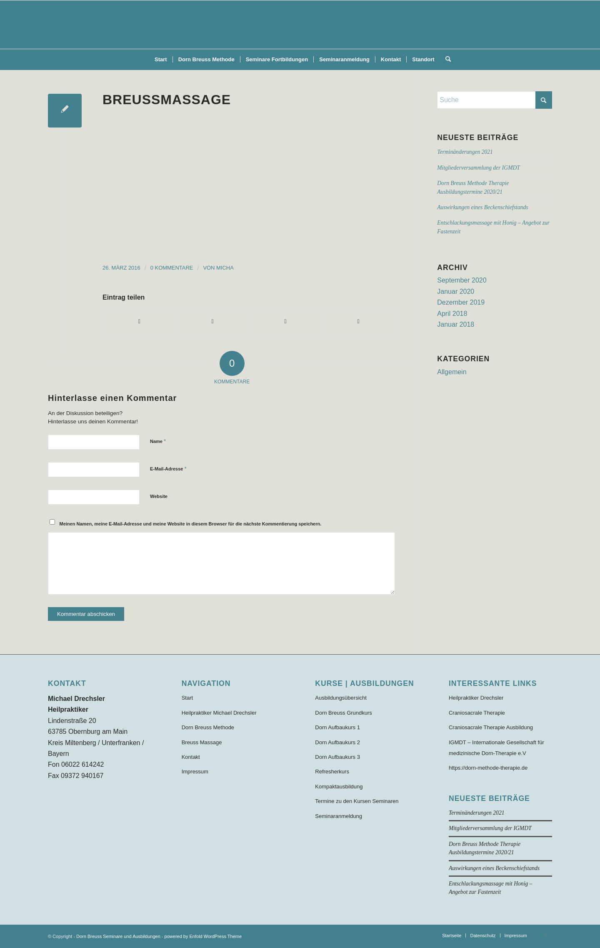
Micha (225, 268)
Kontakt (191, 757)
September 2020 (461, 280)
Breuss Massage (202, 742)
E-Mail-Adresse (168, 468)
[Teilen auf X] (212, 321)
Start (187, 698)
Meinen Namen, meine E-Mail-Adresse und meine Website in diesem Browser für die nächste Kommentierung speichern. (191, 523)
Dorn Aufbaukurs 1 (337, 727)
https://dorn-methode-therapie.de (488, 768)
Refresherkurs (332, 771)
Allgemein (451, 371)
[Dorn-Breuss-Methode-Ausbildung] (300, 24)
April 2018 (452, 313)
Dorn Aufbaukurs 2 (337, 742)
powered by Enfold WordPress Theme (203, 936)
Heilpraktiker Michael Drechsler (219, 713)
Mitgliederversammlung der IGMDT (478, 168)
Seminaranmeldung (338, 816)
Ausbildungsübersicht (341, 698)
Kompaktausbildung (338, 786)
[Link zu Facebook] (546, 935)
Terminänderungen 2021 (465, 152)
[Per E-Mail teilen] (358, 321)
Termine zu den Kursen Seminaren (356, 801)
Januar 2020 (455, 291)
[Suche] (445, 59)
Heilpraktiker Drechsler (476, 698)
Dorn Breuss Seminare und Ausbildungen (118, 936)
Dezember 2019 (461, 302)
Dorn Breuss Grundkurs (343, 713)
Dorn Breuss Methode (208, 727)
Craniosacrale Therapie (477, 713)
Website (159, 496)
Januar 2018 (455, 324)
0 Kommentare (171, 268)
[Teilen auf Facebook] (139, 321)
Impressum (195, 771)
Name (158, 441)
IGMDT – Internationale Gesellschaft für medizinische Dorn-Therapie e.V (496, 747)
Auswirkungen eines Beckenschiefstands (482, 207)
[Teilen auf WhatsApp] (285, 321)
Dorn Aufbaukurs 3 (337, 757)
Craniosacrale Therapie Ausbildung (491, 727)
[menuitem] (160, 59)
